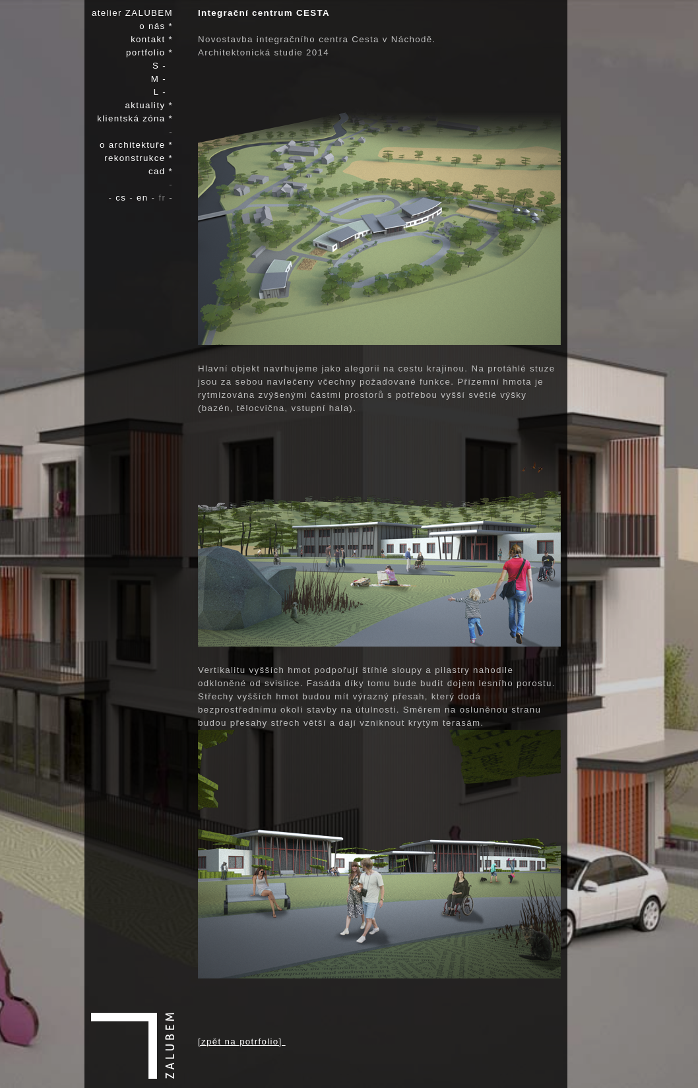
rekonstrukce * (138, 158)
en (144, 198)
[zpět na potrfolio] (242, 1041)
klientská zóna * (135, 118)
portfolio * (149, 52)
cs (122, 198)
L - (163, 92)
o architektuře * (136, 145)
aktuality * (149, 105)
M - (162, 79)
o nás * (156, 26)
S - (162, 66)
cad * (160, 171)
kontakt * (152, 39)
